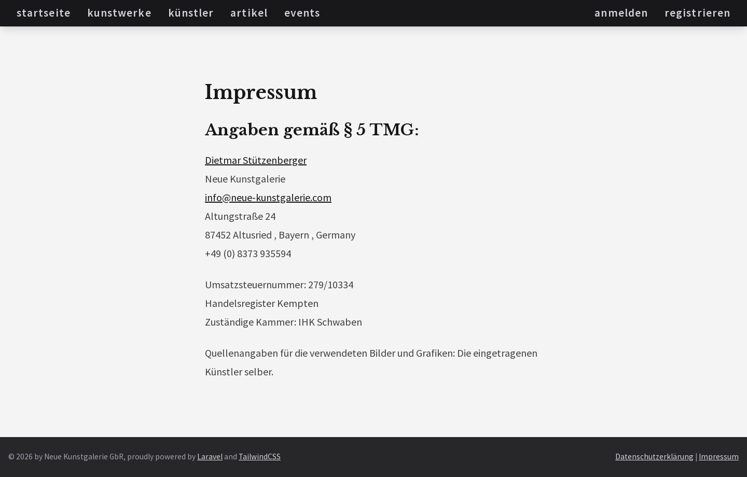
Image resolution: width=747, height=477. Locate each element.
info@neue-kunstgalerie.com (268, 197)
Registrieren (697, 13)
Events (302, 13)
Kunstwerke (119, 13)
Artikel (249, 13)
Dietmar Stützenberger (256, 159)
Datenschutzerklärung (654, 456)
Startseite (44, 13)
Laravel (210, 456)
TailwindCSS (260, 456)
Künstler (191, 13)
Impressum (719, 456)
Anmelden (621, 13)
